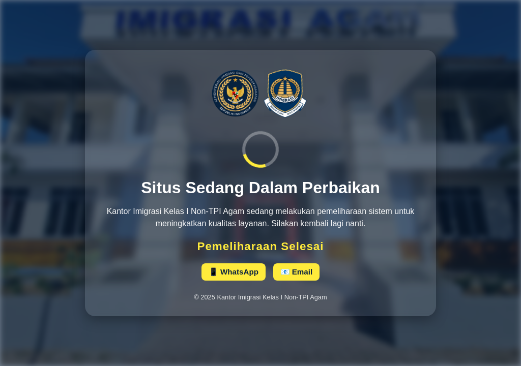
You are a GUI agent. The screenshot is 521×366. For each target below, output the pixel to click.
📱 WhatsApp (233, 271)
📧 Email (296, 271)
